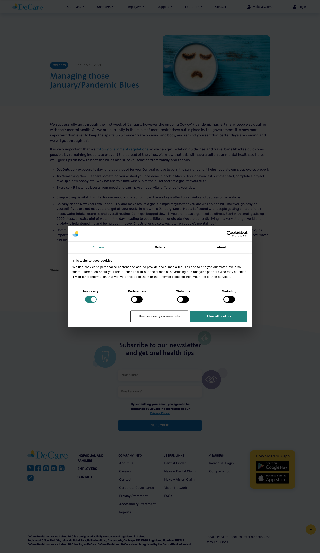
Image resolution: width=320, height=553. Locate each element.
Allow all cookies (218, 316)
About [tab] (221, 247)
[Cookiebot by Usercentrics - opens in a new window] (230, 234)
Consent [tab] (98, 247)
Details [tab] (160, 247)
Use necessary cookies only (159, 316)
